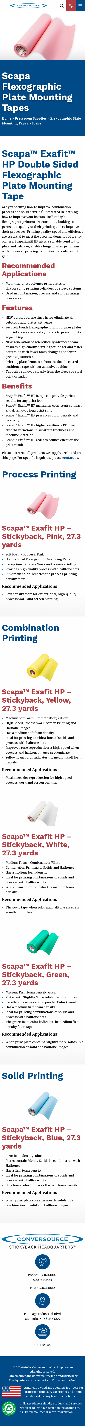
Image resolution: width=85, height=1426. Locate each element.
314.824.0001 (48, 1275)
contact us (70, 458)
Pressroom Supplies (31, 118)
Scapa (36, 123)
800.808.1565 (42, 1280)
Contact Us (42, 1345)
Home (6, 118)
